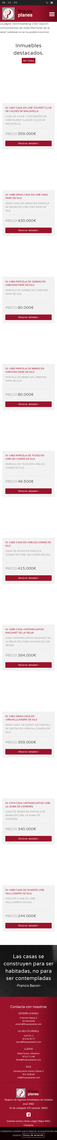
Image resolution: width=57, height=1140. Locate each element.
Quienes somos (15, 1121)
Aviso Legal (30, 1121)
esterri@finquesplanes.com (28, 1024)
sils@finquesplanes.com (28, 1077)
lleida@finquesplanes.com (28, 1060)
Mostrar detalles (28, 143)
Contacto (28, 1125)
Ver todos (28, 60)
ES (3, 2)
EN (15, 2)
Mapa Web (43, 1121)
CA (9, 2)
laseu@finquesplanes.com (28, 1042)
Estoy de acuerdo (33, 1135)
